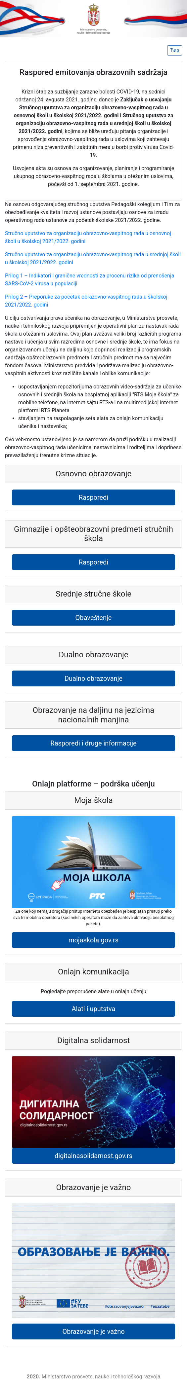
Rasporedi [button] (94, 497)
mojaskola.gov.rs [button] (93, 940)
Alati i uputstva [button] (93, 1009)
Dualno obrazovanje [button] (93, 678)
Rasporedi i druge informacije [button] (93, 743)
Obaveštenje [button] (93, 618)
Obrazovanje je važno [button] (93, 1331)
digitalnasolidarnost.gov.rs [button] (93, 1156)
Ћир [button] (174, 50)
